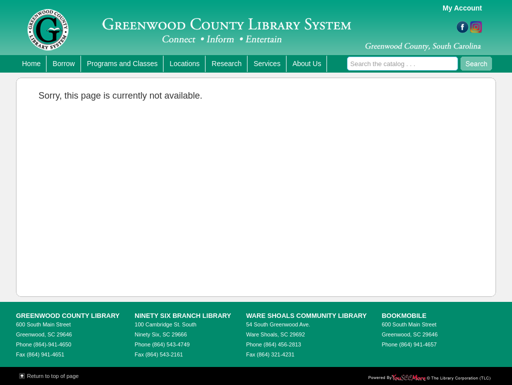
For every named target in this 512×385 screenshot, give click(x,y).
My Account (462, 8)
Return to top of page (52, 376)
